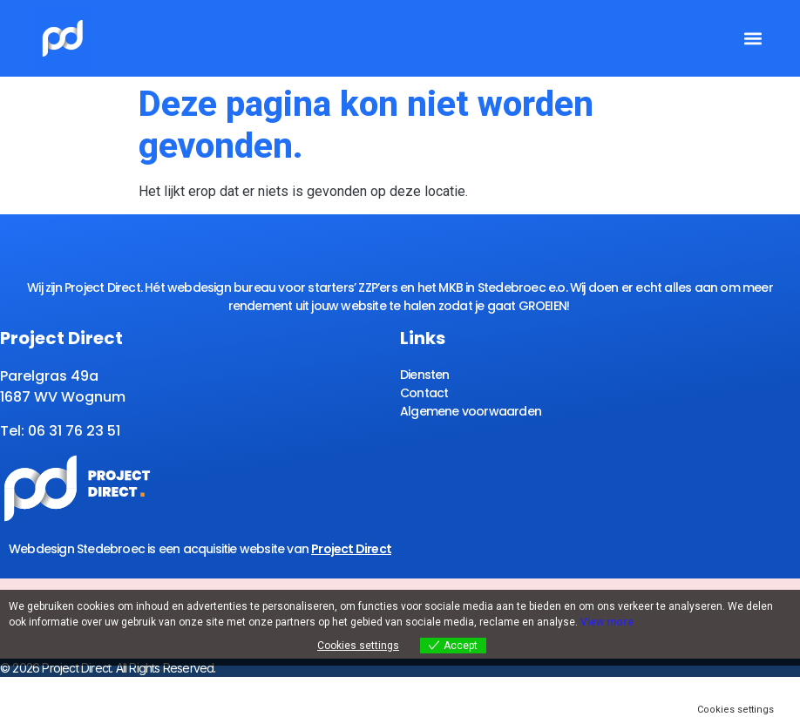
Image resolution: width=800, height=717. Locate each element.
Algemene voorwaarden (470, 411)
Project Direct (351, 549)
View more (607, 622)
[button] (752, 38)
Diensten (425, 374)
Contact (424, 393)
